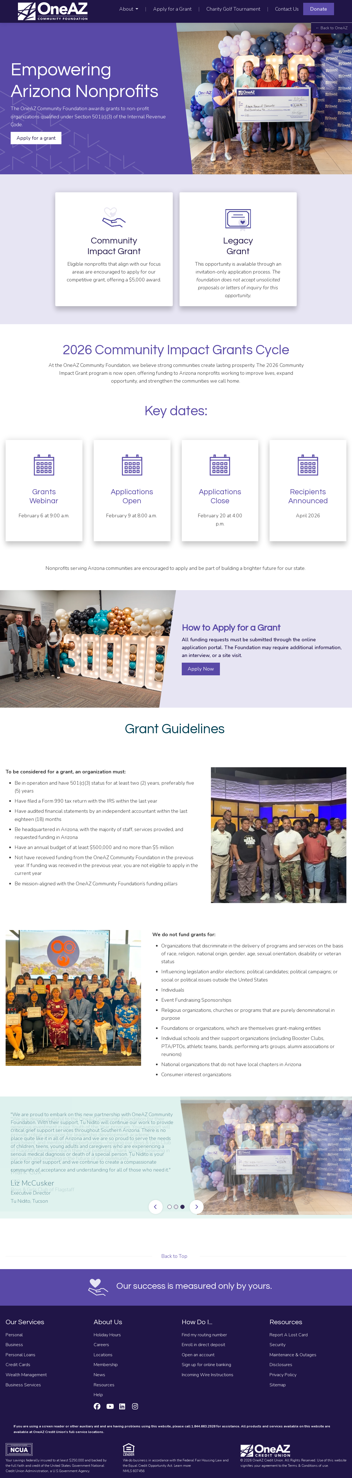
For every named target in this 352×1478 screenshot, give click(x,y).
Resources (104, 1385)
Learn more (182, 1465)
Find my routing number (204, 1335)
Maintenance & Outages (293, 1355)
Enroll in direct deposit (203, 1345)
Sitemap (278, 1385)
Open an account (198, 1355)
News (99, 1375)
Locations (103, 1355)
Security (278, 1345)
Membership (106, 1365)
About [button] (126, 9)
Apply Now (201, 668)
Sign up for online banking (206, 1365)
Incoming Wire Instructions (207, 1375)
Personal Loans (20, 1355)
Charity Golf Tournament (233, 9)
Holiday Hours (107, 1335)
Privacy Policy (283, 1375)
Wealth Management (26, 1375)
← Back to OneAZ (332, 28)
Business (14, 1345)
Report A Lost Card (289, 1335)
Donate (318, 9)
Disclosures (281, 1365)
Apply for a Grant (172, 9)
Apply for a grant (36, 138)
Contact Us (287, 9)
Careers (101, 1345)
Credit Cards (18, 1365)
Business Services (23, 1385)
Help (98, 1395)
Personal (14, 1335)
